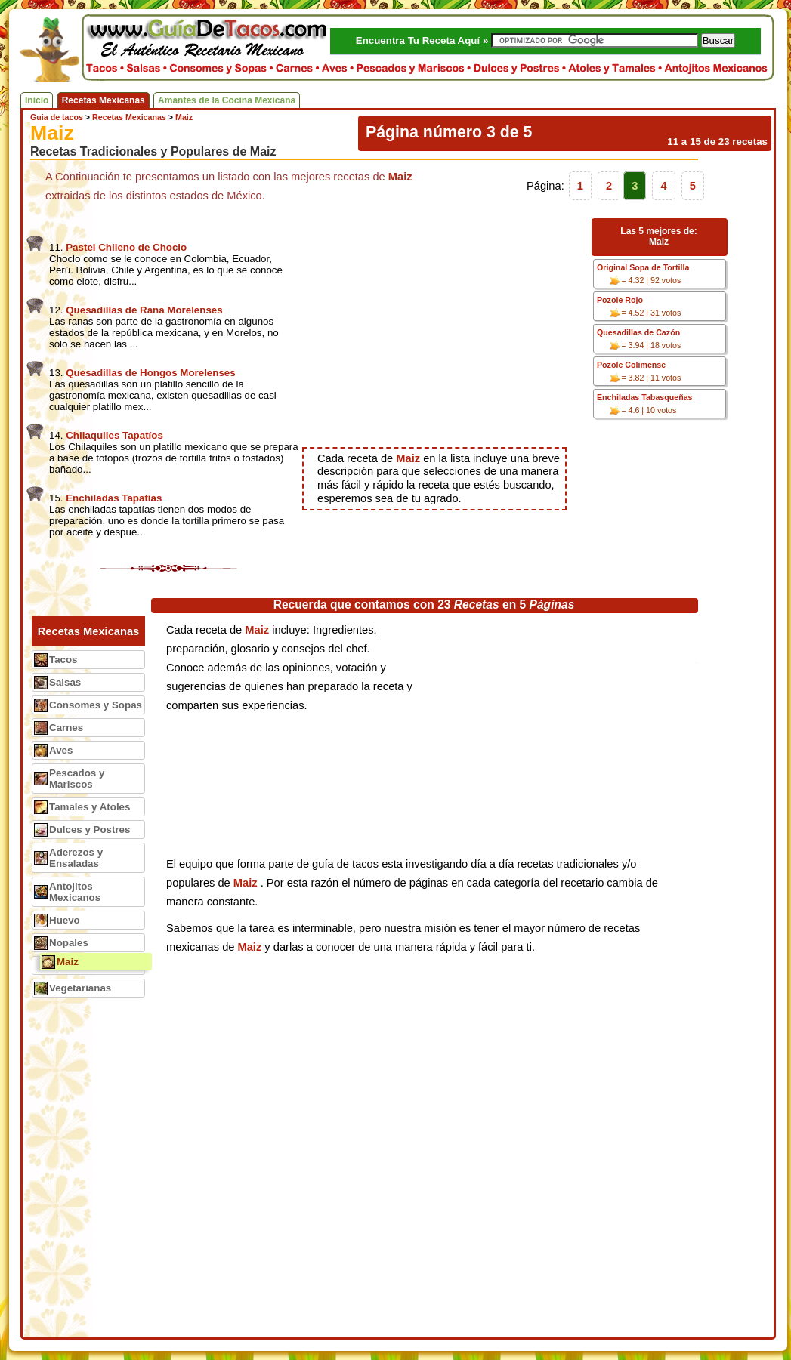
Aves (61, 750)
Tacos (63, 659)
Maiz (68, 961)
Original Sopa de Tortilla (643, 267)
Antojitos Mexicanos (74, 891)
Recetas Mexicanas (103, 100)
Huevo (64, 920)
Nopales (68, 942)
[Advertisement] (444, 326)
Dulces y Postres (89, 829)
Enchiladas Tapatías (114, 498)
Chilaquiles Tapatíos (114, 435)
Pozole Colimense (631, 364)
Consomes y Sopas (95, 705)
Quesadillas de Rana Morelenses (144, 310)
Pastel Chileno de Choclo (126, 247)
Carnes (66, 727)
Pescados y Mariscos (76, 778)
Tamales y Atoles (89, 807)
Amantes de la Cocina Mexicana (226, 100)
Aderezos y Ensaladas (76, 858)
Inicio (36, 100)
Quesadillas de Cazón (638, 332)
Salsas (65, 682)
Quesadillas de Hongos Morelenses (150, 372)
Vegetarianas (80, 988)
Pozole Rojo (620, 299)
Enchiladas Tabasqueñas (645, 397)
